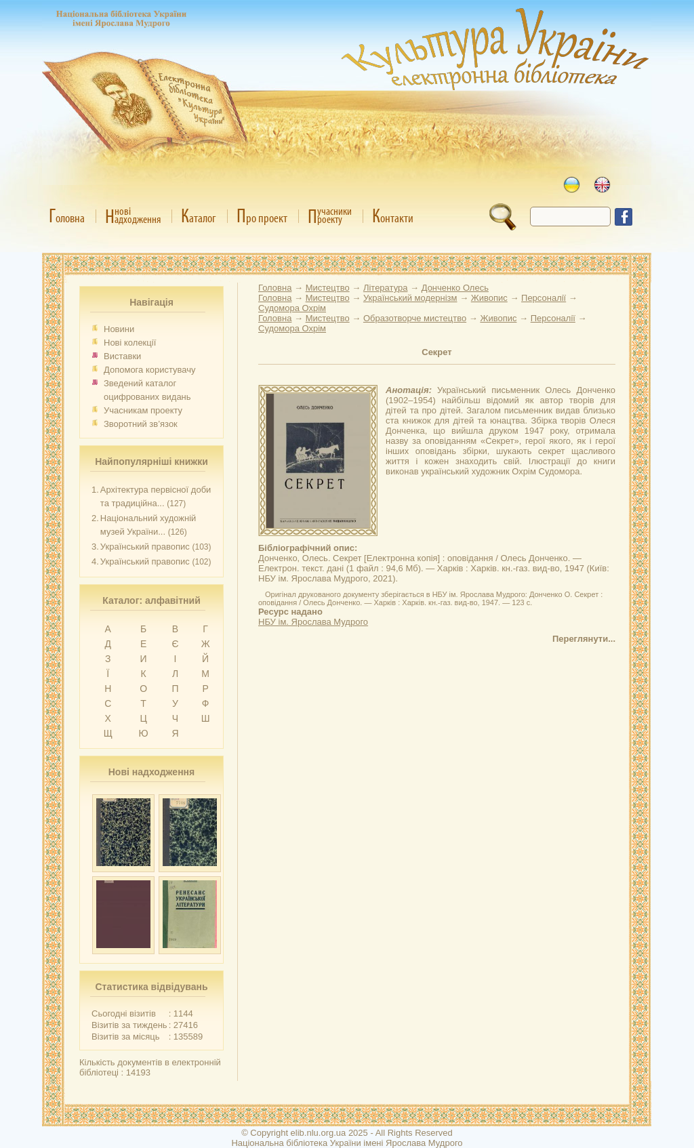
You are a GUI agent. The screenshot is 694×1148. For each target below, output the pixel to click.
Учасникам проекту (143, 410)
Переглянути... (583, 639)
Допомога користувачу (150, 370)
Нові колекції (130, 342)
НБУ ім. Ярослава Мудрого (313, 622)
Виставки (122, 356)
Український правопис (145, 546)
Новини (119, 329)
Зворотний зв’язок (141, 424)
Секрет (437, 352)
